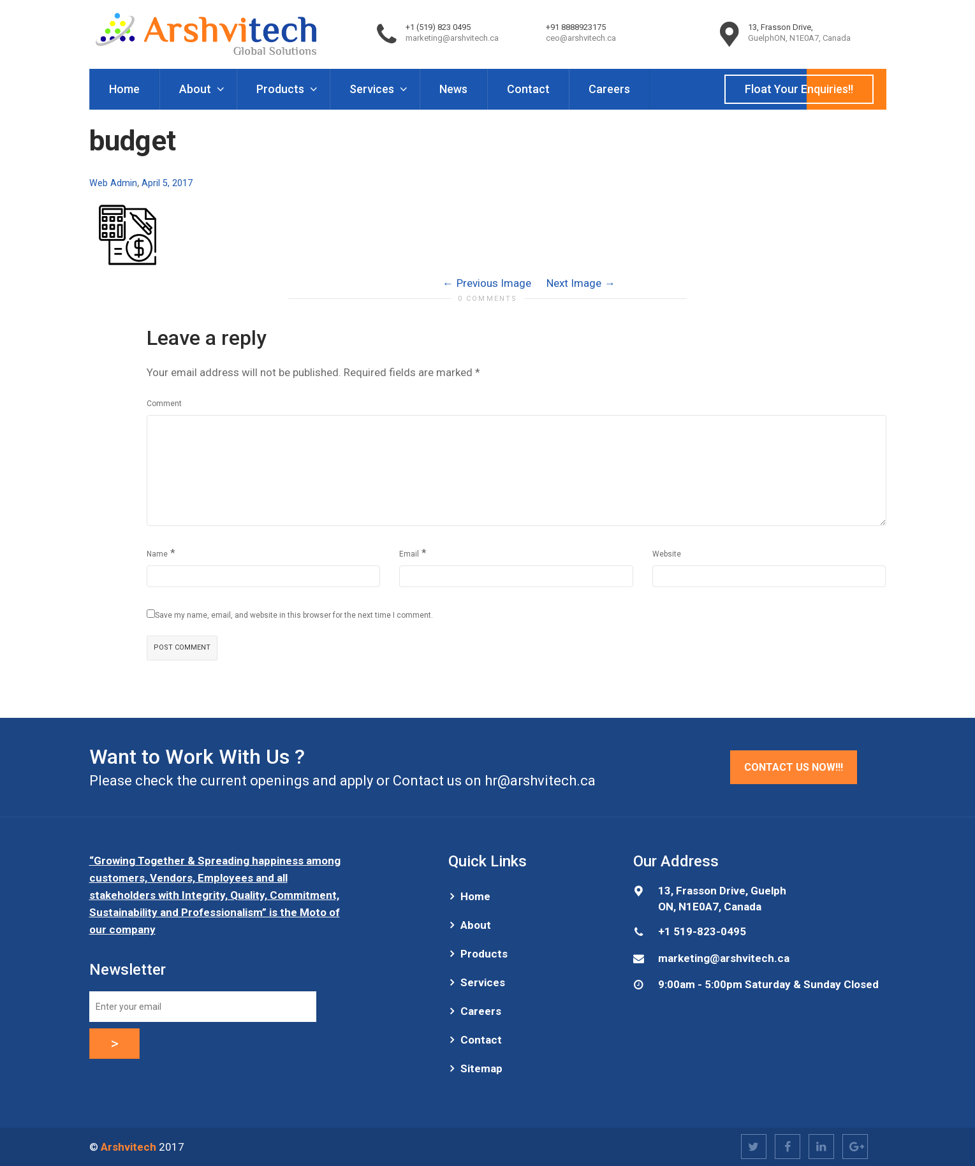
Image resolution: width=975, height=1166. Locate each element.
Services (373, 89)
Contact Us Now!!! (793, 767)
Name (157, 554)
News (453, 89)
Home (124, 89)
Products (281, 89)
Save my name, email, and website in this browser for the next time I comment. (294, 615)
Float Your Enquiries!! (799, 89)
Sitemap (481, 1068)
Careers (609, 89)
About (196, 89)
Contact (528, 89)
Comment (164, 403)
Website (666, 554)
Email (409, 554)
